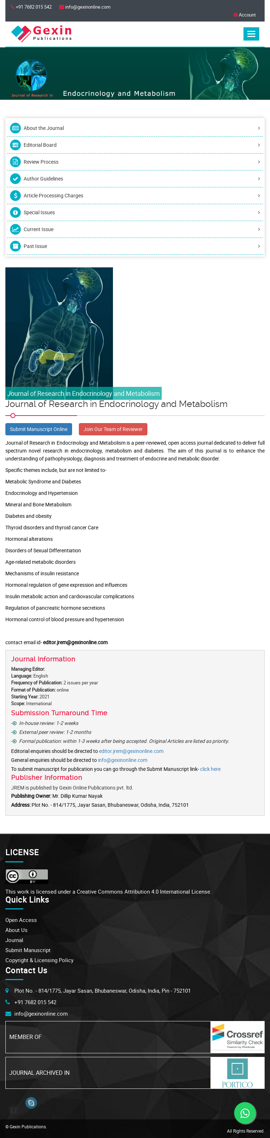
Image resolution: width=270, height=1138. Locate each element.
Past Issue (135, 246)
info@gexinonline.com (122, 760)
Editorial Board (135, 145)
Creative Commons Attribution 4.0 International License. (144, 891)
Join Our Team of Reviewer (113, 429)
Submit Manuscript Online (38, 429)
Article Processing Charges (135, 195)
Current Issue (135, 229)
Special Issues (135, 212)
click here (210, 768)
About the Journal (135, 128)
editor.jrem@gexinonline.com (131, 751)
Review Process (135, 161)
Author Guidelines (135, 178)
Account (244, 15)
